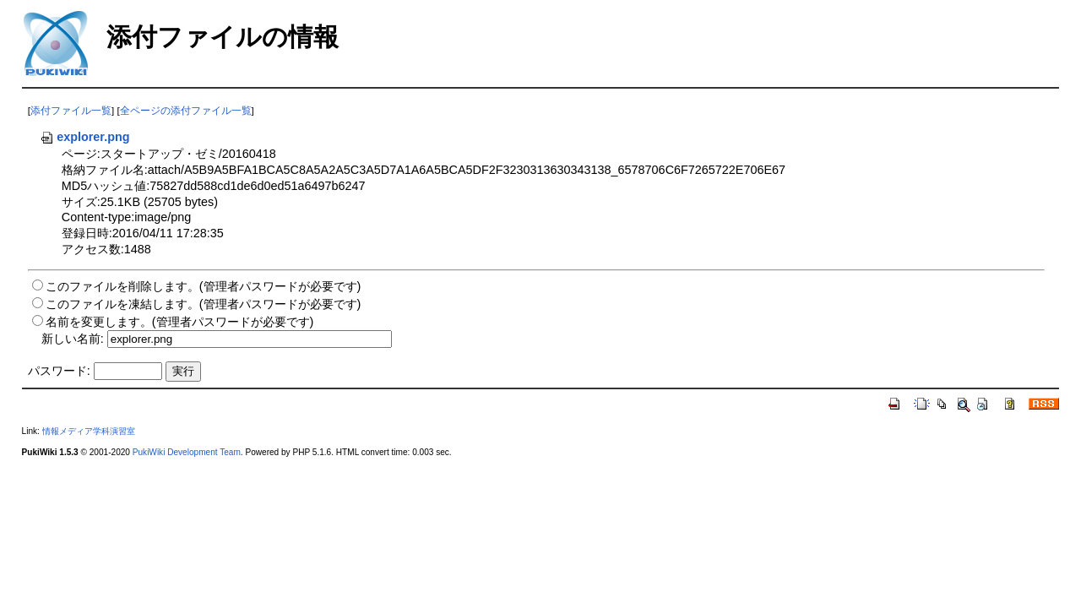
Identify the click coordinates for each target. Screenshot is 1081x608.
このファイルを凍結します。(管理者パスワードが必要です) (203, 304)
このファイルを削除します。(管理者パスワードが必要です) (203, 286)
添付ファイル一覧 (70, 111)
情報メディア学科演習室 (88, 431)
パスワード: (59, 370)
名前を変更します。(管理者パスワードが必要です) (180, 321)
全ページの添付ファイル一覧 (186, 111)
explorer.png (84, 137)
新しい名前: (72, 338)
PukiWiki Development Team (187, 452)
